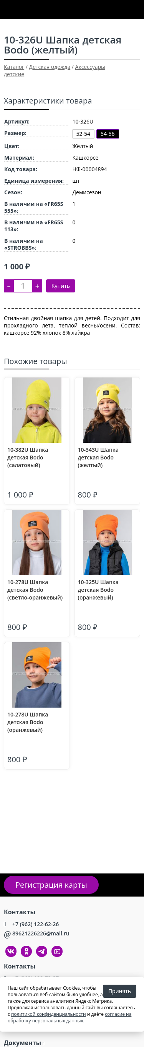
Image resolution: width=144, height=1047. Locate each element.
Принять (119, 991)
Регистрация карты (51, 885)
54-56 (108, 133)
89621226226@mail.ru (41, 933)
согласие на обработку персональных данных (69, 1017)
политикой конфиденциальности (48, 1014)
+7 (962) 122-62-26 (35, 924)
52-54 (83, 133)
